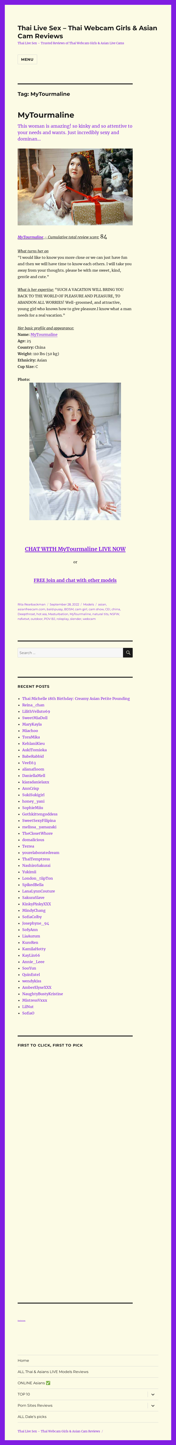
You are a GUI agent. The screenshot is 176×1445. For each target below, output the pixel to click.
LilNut (28, 1006)
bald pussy (55, 609)
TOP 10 (24, 1394)
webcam (89, 619)
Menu (27, 59)
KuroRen (30, 942)
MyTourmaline (46, 114)
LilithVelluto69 (36, 711)
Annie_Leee (33, 961)
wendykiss (31, 981)
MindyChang (34, 910)
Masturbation (58, 614)
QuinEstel (31, 974)
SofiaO (28, 1013)
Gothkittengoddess (40, 814)
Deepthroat (26, 614)
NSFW (114, 614)
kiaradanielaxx (35, 782)
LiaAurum (31, 936)
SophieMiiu (32, 807)
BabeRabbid (33, 756)
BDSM (69, 609)
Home (23, 1360)
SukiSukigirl (33, 795)
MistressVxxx (34, 1000)
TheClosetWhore (37, 833)
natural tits (100, 614)
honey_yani (33, 801)
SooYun (29, 968)
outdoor (37, 619)
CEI (107, 609)
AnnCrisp (30, 788)
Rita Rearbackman (32, 604)
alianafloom (33, 769)
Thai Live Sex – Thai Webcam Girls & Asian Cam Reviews (59, 1431)
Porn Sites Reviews (35, 1405)
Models (88, 604)
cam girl (81, 609)
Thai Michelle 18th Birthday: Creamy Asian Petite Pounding (76, 698)
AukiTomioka (34, 750)
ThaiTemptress (36, 859)
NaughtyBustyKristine (42, 994)
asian (102, 604)
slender (75, 619)
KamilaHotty (34, 949)
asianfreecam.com (31, 609)
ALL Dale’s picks (32, 1417)
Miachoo (30, 730)
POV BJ (49, 619)
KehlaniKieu (33, 743)
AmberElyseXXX (36, 987)
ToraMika (31, 737)
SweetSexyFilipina (39, 820)
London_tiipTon (37, 878)
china (116, 609)
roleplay (63, 619)
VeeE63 (29, 762)
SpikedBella (33, 884)
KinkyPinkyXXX (36, 904)
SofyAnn (30, 929)
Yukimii (29, 872)
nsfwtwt (23, 619)
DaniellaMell (33, 775)
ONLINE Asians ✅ (34, 1383)
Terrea (28, 846)
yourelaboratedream (40, 852)
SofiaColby (32, 917)
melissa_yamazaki (39, 827)
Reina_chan (33, 705)
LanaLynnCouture (38, 891)
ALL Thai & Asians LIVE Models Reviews (53, 1372)
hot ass (41, 614)
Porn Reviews (21, 1320)
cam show (96, 609)
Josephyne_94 (35, 923)
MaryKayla (32, 724)
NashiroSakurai (36, 865)
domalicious (33, 839)
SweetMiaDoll (34, 718)
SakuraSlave (33, 897)
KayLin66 (31, 955)
